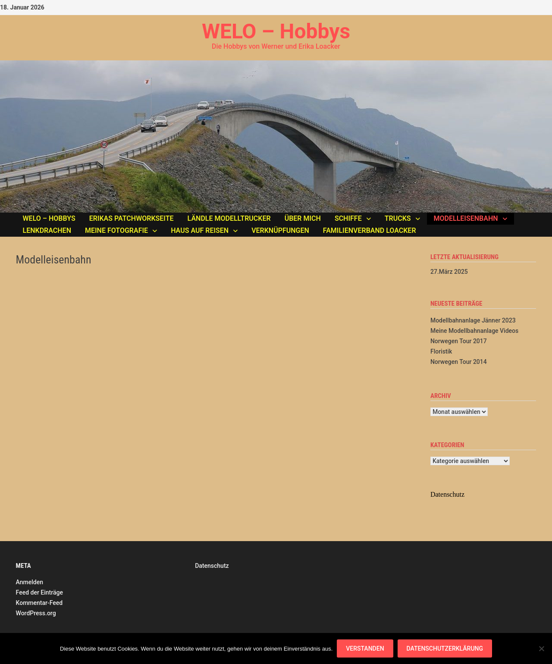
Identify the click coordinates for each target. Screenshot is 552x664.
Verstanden (365, 648)
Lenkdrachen (47, 230)
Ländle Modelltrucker (229, 218)
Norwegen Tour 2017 (458, 341)
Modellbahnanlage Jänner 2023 (473, 320)
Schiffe (348, 218)
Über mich (303, 218)
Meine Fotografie (116, 230)
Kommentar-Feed (39, 602)
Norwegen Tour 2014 (458, 361)
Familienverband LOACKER (369, 230)
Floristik (441, 351)
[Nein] (541, 648)
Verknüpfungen (280, 230)
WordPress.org (36, 613)
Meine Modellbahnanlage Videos (474, 330)
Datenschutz (212, 565)
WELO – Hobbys (276, 31)
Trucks (398, 218)
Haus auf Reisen (200, 230)
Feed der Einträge (39, 592)
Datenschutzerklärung (445, 648)
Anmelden (29, 582)
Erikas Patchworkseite (131, 218)
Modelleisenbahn (466, 218)
